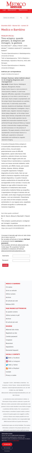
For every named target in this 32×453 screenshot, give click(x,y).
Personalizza (7, 450)
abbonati (20, 235)
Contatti (8, 372)
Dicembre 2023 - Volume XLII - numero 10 (14, 25)
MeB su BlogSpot (12, 368)
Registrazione (23, 10)
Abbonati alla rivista (12, 329)
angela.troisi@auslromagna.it (10, 74)
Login (4, 10)
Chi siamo (9, 287)
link (7, 247)
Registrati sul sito (11, 333)
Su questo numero (12, 312)
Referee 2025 (10, 304)
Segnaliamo (9, 347)
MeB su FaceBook (13, 358)
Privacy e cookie (11, 375)
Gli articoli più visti (12, 301)
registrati (12, 237)
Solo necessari (7, 448)
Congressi (9, 340)
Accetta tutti (7, 444)
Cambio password (11, 336)
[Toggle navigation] (27, 17)
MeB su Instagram (13, 361)
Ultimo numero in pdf (12, 315)
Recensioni (9, 343)
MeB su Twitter (12, 365)
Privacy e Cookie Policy (13, 440)
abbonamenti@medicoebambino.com (13, 251)
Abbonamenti (12, 10)
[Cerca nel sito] (11, 17)
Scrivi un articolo (11, 290)
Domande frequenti (12, 350)
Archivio (8, 297)
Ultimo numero (10, 294)
